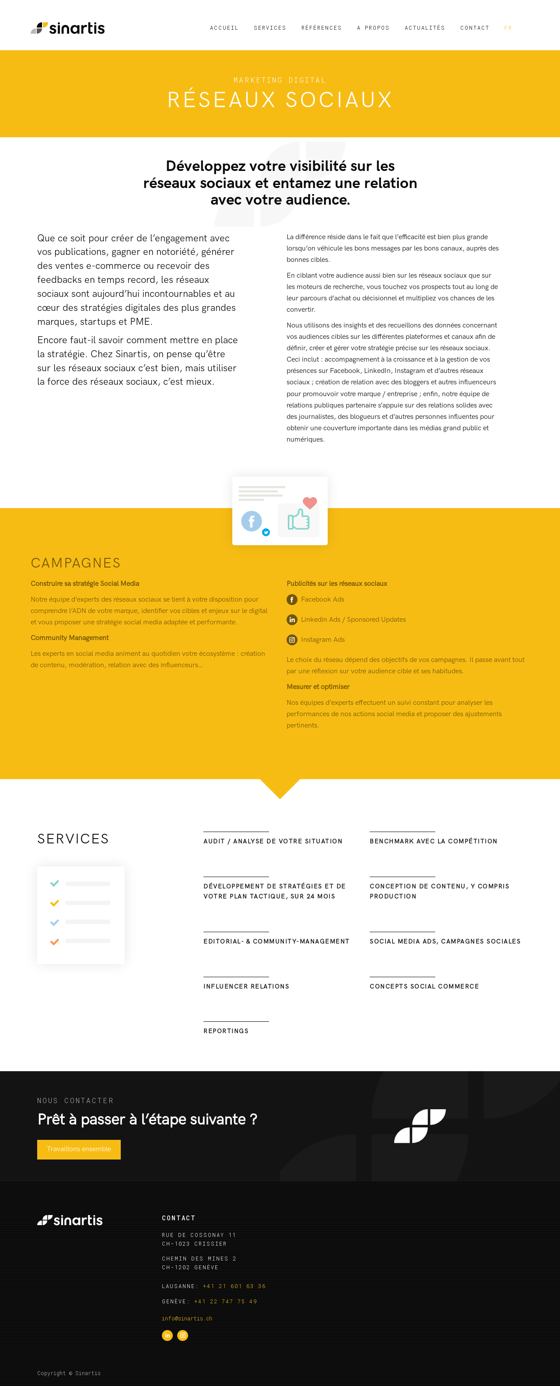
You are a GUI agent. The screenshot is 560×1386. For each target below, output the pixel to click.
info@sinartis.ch (187, 1318)
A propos (373, 27)
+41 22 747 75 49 (225, 1301)
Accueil (224, 27)
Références (321, 27)
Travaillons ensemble (79, 1149)
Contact (475, 27)
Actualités (425, 27)
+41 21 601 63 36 (234, 1285)
